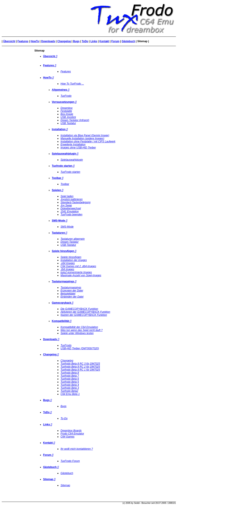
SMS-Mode (58, 220)
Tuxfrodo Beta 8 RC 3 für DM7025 (80, 363)
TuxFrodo (66, 95)
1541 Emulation (70, 211)
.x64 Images (68, 263)
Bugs (76, 41)
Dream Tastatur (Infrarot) (75, 120)
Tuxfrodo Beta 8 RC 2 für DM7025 (80, 366)
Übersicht (9, 41)
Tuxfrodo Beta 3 (70, 387)
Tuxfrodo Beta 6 (70, 378)
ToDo (85, 41)
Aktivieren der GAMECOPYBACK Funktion (85, 311)
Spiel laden (67, 196)
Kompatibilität (60, 321)
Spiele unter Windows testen (77, 333)
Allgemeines (59, 89)
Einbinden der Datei (72, 296)
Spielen (56, 190)
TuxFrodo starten (70, 171)
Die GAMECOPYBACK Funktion (79, 308)
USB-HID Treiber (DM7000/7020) (80, 348)
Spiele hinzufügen (63, 251)
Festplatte (66, 111)
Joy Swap (66, 205)
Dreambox (66, 108)
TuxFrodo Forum (70, 461)
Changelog (64, 41)
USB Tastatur (68, 123)
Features (22, 41)
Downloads (48, 41)
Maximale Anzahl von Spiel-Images (81, 275)
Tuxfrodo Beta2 (69, 391)
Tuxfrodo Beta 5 (70, 381)
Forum (115, 41)
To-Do (64, 418)
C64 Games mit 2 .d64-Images (78, 266)
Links (93, 41)
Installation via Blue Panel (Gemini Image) (85, 135)
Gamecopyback (61, 302)
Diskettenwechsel (71, 208)
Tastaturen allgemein (73, 238)
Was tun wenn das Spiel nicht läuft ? (82, 330)
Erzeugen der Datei (72, 290)
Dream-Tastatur (70, 241)
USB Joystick (68, 117)
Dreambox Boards (71, 430)
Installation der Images (74, 260)
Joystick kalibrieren (71, 199)
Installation (59, 129)
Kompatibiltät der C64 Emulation (79, 327)
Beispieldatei (68, 293)
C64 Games (67, 436)
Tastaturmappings (63, 281)
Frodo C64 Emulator (72, 433)
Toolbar (56, 178)
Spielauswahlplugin (64, 153)
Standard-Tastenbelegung (76, 202)
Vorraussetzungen (63, 101)
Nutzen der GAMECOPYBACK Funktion (84, 314)
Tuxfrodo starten (62, 165)
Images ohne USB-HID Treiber (78, 147)
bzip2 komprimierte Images (76, 272)
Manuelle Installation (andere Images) (82, 138)
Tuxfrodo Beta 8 (70, 372)
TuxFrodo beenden (71, 214)
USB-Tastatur (68, 244)
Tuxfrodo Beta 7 (70, 375)
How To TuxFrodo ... (72, 83)
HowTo (34, 41)
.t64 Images (67, 269)
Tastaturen (58, 232)
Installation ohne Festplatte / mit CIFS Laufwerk (88, 141)
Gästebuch (128, 41)
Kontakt (104, 41)
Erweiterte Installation (73, 144)
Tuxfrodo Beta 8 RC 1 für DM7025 (80, 369)
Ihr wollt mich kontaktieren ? (77, 448)
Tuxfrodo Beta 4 (70, 384)
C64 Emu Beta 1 (70, 394)
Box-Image (67, 114)
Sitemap (65, 485)
